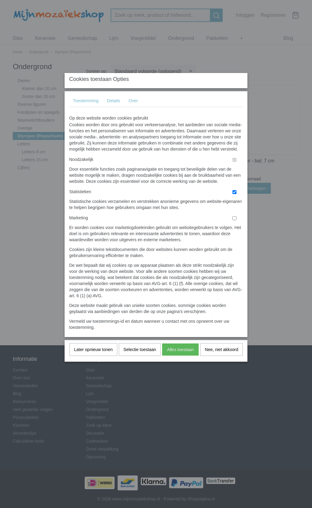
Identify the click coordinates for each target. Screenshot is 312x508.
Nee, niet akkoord (221, 361)
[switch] (234, 172)
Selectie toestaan (139, 361)
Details (113, 112)
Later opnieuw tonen (93, 361)
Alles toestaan (180, 361)
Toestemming (85, 112)
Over (133, 112)
